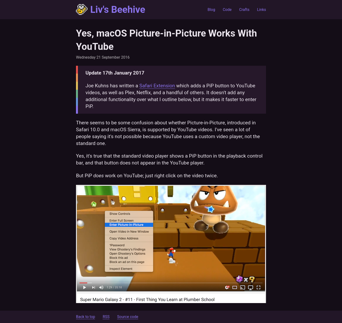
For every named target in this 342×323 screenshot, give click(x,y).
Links (261, 9)
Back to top (85, 316)
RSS (106, 316)
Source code (127, 316)
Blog (211, 9)
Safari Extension (157, 86)
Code (227, 9)
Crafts (244, 9)
